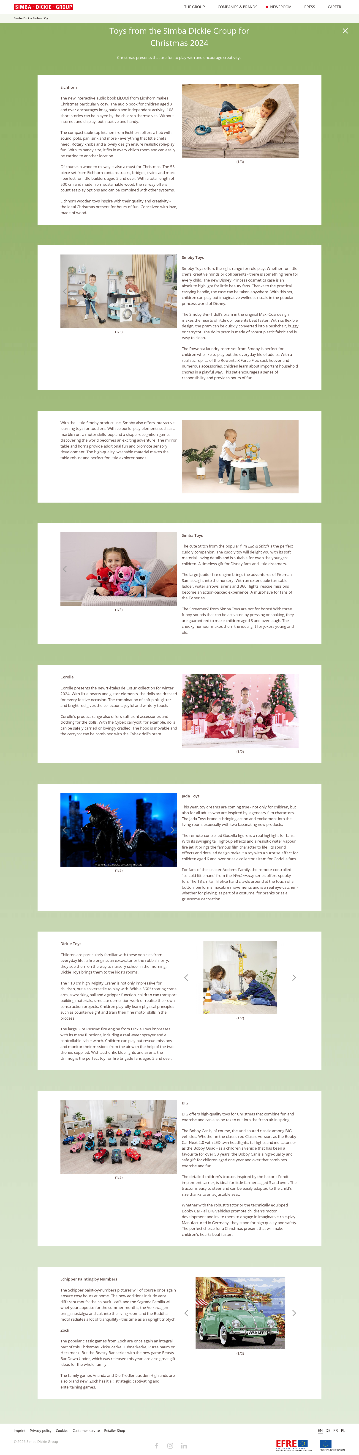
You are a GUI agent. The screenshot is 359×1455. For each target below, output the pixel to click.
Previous (187, 121)
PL (343, 1430)
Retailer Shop (114, 1430)
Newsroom (278, 6)
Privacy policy (41, 1430)
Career (332, 6)
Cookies (62, 1430)
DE (328, 1430)
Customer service (86, 1430)
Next (293, 121)
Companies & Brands (235, 6)
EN (320, 1430)
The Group (192, 6)
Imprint (19, 1430)
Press (307, 6)
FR (335, 1430)
